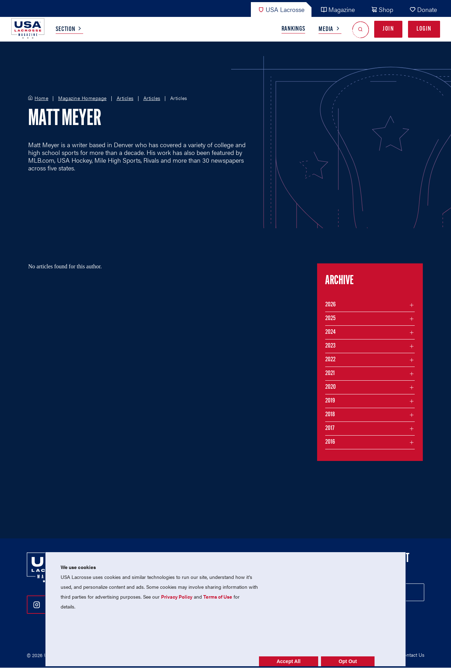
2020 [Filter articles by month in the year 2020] (330, 387)
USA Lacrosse (281, 9)
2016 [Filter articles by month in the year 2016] (330, 442)
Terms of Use (217, 596)
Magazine (338, 9)
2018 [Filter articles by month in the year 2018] (330, 414)
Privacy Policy (176, 596)
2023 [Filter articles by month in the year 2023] (330, 346)
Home (41, 98)
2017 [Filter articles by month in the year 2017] (329, 428)
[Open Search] (361, 29)
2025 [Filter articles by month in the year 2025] (330, 318)
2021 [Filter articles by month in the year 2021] (330, 373)
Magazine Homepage (82, 98)
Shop (382, 9)
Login (424, 29)
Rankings (293, 29)
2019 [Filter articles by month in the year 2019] (330, 401)
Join (388, 29)
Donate (423, 9)
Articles (125, 98)
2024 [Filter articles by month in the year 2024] (330, 332)
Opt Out (348, 661)
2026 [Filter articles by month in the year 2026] (330, 304)
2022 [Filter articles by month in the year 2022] (330, 359)
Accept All (289, 661)
